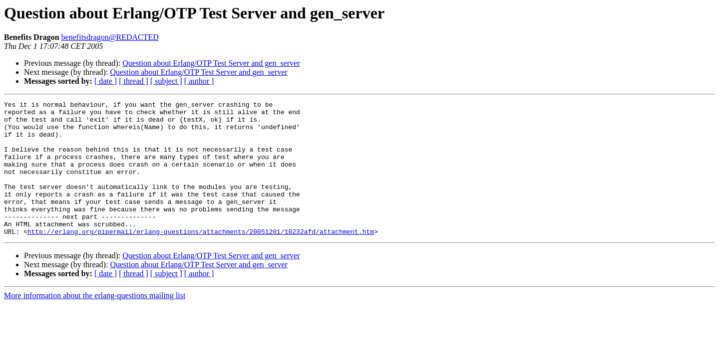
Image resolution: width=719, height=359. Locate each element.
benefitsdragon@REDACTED (110, 37)
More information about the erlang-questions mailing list (94, 322)
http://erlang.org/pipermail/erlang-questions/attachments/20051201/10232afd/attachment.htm (200, 258)
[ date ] (105, 81)
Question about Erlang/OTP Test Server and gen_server (211, 63)
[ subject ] (166, 81)
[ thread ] (133, 81)
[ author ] (199, 81)
